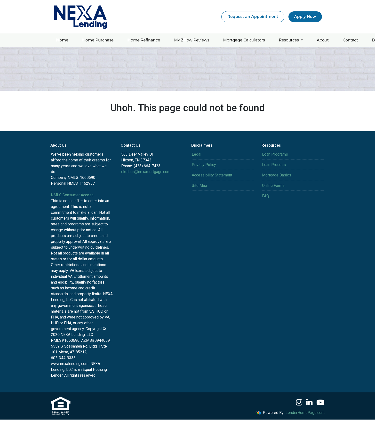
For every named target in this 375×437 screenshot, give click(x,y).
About (323, 40)
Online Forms (273, 185)
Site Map (199, 185)
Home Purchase (98, 40)
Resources (289, 40)
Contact (350, 40)
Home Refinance (144, 40)
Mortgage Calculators (244, 40)
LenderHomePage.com (305, 412)
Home (62, 40)
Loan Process (274, 164)
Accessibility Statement (212, 175)
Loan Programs (275, 154)
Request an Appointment (252, 16)
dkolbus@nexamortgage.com (145, 171)
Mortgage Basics (276, 175)
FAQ (265, 196)
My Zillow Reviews (191, 40)
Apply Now (305, 16)
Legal (196, 154)
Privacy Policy (204, 164)
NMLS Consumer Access (72, 195)
